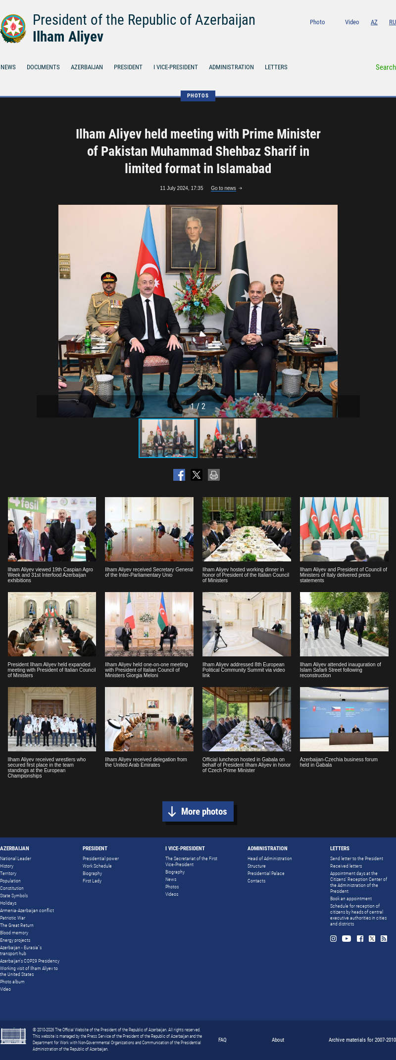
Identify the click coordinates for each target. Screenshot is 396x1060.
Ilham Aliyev (68, 36)
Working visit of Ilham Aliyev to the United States (29, 971)
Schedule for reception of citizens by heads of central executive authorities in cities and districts (358, 914)
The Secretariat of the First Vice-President (191, 861)
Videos (171, 894)
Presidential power (101, 858)
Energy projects (15, 940)
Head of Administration (270, 858)
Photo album (12, 981)
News (170, 879)
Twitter (380, 35)
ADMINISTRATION (231, 67)
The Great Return (17, 925)
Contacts (256, 880)
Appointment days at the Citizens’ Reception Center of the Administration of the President (358, 882)
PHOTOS (198, 95)
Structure (257, 866)
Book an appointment (351, 898)
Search (386, 67)
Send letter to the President (356, 858)
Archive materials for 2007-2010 (362, 1040)
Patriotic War (12, 918)
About (278, 1040)
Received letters (346, 866)
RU (392, 22)
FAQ (222, 1040)
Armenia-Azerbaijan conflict (27, 910)
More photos (204, 811)
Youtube (352, 35)
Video (352, 22)
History (6, 866)
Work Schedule (97, 866)
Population (10, 880)
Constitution (12, 888)
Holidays (8, 903)
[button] (351, 311)
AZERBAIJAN (87, 67)
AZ (374, 22)
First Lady (92, 880)
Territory (8, 873)
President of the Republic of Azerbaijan (144, 19)
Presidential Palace (266, 873)
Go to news (223, 188)
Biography (92, 873)
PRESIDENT (128, 67)
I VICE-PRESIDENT (175, 67)
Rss (393, 35)
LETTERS (276, 67)
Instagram (338, 35)
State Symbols (14, 895)
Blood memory (14, 932)
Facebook (367, 35)
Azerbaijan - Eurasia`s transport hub (21, 950)
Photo (317, 22)
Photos (172, 886)
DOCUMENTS (43, 67)
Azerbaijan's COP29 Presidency (29, 961)
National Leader (15, 858)
